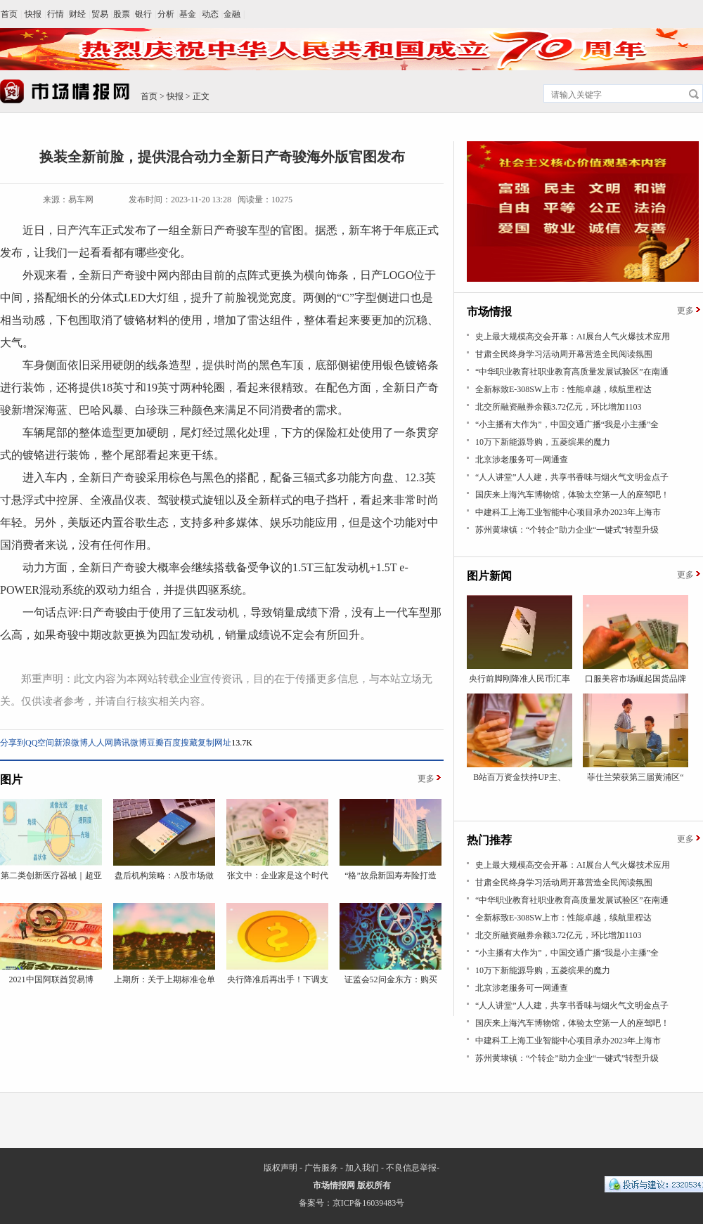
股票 (121, 14)
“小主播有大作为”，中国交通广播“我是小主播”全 (567, 424)
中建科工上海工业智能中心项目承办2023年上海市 (568, 512)
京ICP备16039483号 (369, 1203)
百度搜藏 (181, 743)
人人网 (100, 743)
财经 (77, 14)
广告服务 (321, 1168)
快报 (33, 14)
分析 (165, 14)
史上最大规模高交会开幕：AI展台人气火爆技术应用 (572, 336)
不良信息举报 (411, 1168)
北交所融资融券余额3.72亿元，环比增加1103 (558, 407)
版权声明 (280, 1168)
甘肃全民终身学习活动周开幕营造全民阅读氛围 (563, 354)
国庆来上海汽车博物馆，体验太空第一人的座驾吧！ (572, 495)
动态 (210, 14)
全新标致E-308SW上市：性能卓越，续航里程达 (563, 389)
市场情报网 (334, 1185)
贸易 (99, 14)
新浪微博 (71, 743)
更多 (426, 778)
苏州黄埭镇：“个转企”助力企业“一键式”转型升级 (567, 530)
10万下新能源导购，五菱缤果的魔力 (542, 442)
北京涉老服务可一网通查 (521, 459)
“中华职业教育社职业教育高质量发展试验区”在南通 (572, 372)
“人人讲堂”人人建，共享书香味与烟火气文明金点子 (572, 477)
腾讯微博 (130, 743)
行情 (55, 14)
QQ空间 (39, 743)
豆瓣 (155, 743)
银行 (143, 14)
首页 (9, 14)
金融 (232, 14)
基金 (187, 14)
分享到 (12, 743)
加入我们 (362, 1168)
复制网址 (214, 743)
